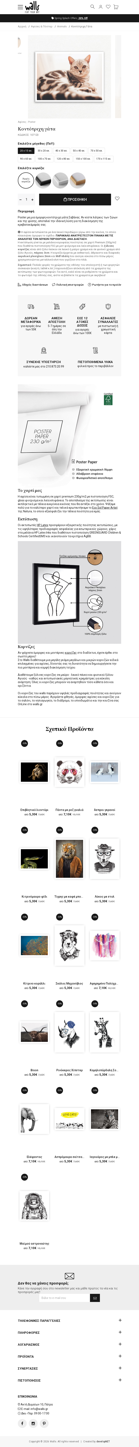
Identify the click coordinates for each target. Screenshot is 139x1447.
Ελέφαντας (34, 1157)
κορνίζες (71, 652)
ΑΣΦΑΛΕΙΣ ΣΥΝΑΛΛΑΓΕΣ (108, 320)
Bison (34, 1070)
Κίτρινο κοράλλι (34, 983)
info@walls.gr (39, 1409)
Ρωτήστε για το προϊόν (106, 284)
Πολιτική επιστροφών (70, 284)
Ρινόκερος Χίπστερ (69, 1070)
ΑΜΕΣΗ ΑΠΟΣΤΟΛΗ (56, 320)
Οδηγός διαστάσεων (35, 284)
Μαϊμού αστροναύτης (34, 1243)
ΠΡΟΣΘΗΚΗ (75, 199)
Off (83, 18)
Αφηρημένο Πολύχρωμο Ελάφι (110, 983)
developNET (103, 1441)
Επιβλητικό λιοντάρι (34, 810)
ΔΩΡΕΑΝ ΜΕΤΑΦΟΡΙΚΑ (31, 320)
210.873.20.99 (55, 366)
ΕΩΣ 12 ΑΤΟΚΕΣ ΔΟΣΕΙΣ (82, 321)
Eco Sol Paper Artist (105, 507)
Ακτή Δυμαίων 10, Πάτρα (37, 1404)
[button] (20, 7)
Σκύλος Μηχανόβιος (69, 983)
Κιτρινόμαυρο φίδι (34, 896)
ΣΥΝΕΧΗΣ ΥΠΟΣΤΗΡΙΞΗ (44, 362)
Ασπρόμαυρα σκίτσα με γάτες (75, 1157)
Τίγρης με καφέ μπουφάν (71, 896)
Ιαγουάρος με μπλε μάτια (107, 1157)
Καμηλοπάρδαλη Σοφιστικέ (108, 1070)
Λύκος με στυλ (104, 896)
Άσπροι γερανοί (104, 810)
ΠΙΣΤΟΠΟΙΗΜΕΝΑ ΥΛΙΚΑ (95, 362)
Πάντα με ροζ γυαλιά (69, 810)
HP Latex (42, 525)
